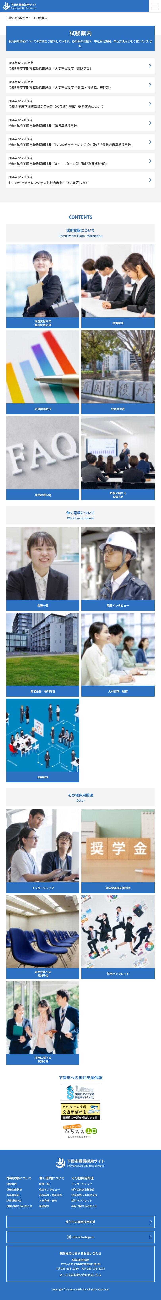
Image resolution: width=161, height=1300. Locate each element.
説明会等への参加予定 (84, 1195)
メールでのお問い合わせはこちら (80, 1275)
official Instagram (80, 1237)
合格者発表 (12, 1195)
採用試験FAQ (13, 1200)
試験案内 (11, 1184)
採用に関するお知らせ (84, 1206)
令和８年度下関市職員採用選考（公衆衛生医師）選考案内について (56, 106)
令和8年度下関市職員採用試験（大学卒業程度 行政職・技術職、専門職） (60, 87)
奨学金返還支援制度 (83, 1189)
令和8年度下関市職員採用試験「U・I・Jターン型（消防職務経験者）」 (58, 163)
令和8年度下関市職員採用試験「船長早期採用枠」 (44, 125)
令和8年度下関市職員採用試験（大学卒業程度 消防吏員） (50, 68)
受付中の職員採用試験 (80, 1222)
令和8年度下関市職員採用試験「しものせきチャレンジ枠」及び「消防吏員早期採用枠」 (71, 144)
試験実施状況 (14, 1189)
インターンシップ (81, 1184)
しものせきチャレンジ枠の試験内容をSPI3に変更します (48, 182)
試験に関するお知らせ (19, 1206)
